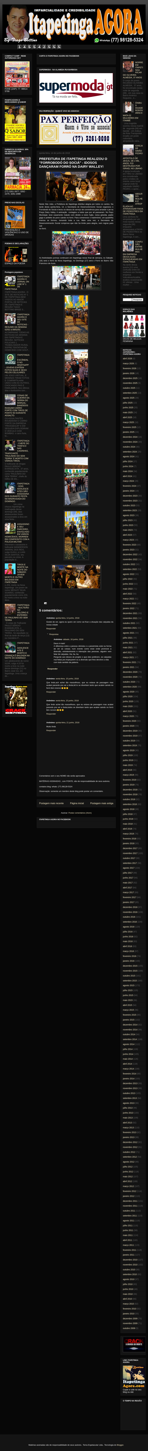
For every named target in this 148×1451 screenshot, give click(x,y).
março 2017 (128, 892)
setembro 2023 (130, 510)
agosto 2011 (128, 1220)
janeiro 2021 (128, 667)
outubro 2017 (129, 858)
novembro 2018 (130, 794)
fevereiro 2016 (129, 956)
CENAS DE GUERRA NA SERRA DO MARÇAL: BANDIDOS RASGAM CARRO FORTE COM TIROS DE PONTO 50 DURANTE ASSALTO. (17, 405)
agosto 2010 (128, 1279)
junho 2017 (128, 878)
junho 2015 (128, 995)
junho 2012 (128, 1171)
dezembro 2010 (130, 1260)
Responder (51, 628)
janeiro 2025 (128, 432)
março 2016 (128, 951)
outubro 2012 (129, 1152)
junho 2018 (128, 819)
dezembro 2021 (130, 613)
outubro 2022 (129, 564)
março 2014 (128, 1069)
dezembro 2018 (130, 789)
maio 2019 (128, 765)
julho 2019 (128, 755)
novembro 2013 (130, 1088)
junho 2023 (128, 525)
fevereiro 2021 (129, 662)
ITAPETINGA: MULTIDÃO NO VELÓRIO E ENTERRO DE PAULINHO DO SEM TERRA (17, 612)
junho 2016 (128, 936)
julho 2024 (128, 461)
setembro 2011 (130, 1215)
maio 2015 (128, 1000)
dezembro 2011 (130, 1201)
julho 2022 (128, 579)
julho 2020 (128, 696)
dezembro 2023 (130, 496)
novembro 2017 (130, 853)
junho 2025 (128, 407)
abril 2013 (127, 1122)
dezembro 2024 (130, 437)
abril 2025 (127, 417)
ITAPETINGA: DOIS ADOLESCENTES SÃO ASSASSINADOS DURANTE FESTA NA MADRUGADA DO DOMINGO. (17, 492)
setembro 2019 (130, 745)
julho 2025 (128, 403)
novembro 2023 (130, 500)
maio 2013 (128, 1118)
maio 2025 (128, 412)
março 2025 (128, 422)
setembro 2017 (130, 863)
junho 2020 (128, 701)
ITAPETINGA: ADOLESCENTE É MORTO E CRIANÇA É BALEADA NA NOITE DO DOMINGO (17, 650)
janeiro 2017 (128, 902)
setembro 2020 (130, 687)
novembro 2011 (130, 1206)
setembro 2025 (130, 393)
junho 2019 (128, 760)
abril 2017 (127, 887)
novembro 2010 (130, 1264)
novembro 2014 (130, 1029)
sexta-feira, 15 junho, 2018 (67, 678)
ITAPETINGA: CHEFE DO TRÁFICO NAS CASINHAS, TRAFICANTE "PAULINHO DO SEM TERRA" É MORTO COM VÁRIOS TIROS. (17, 451)
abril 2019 (127, 770)
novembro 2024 (130, 442)
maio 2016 (128, 941)
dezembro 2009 (130, 1318)
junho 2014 (128, 1054)
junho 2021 (128, 643)
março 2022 (128, 598)
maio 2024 (128, 471)
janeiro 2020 (128, 726)
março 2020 (128, 716)
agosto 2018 (128, 809)
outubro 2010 (129, 1269)
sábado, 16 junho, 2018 (73, 639)
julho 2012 (128, 1166)
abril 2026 (127, 358)
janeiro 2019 (128, 785)
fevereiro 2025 (129, 427)
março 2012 (128, 1186)
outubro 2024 (129, 447)
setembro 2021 (130, 628)
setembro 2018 (130, 804)
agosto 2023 (128, 515)
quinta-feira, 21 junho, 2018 (67, 722)
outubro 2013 (129, 1093)
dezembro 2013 (130, 1083)
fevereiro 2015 (129, 1015)
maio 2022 (128, 589)
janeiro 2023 (128, 549)
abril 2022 (127, 594)
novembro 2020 (130, 677)
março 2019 (128, 775)
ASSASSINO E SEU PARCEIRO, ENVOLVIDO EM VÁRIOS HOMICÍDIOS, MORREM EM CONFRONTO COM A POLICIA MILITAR (17, 533)
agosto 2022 (128, 574)
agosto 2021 (128, 633)
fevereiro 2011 (129, 1250)
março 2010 (128, 1304)
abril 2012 (127, 1181)
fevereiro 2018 (129, 838)
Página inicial (77, 803)
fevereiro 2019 (129, 780)
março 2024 (128, 481)
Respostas (53, 634)
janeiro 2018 (128, 843)
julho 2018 (128, 814)
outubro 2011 (129, 1211)
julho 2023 (128, 520)
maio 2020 (128, 706)
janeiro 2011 (128, 1255)
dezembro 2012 (130, 1142)
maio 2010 (128, 1294)
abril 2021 (127, 652)
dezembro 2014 (130, 1024)
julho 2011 (128, 1225)
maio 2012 (128, 1176)
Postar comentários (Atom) (80, 813)
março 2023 (128, 540)
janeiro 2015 (128, 1020)
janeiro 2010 (128, 1313)
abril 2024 (127, 476)
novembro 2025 (130, 383)
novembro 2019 (130, 736)
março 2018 (128, 833)
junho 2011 (128, 1230)
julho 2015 (128, 990)
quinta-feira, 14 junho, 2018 (67, 618)
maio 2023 (128, 530)
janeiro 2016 (128, 961)
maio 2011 (128, 1235)
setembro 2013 (130, 1098)
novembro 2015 (130, 971)
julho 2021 (128, 638)
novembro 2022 (130, 559)
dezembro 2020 (130, 672)
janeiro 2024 (128, 491)
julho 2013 (128, 1108)
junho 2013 (128, 1113)
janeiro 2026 (128, 373)
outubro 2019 (129, 740)
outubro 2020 (129, 682)
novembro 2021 (130, 618)
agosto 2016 (128, 927)
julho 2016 (128, 931)
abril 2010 (127, 1299)
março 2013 (128, 1127)
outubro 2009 (129, 1328)
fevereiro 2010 (129, 1308)
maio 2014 (128, 1059)
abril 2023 (127, 535)
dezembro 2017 (130, 848)
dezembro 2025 (130, 378)
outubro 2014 (129, 1034)
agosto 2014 (128, 1044)
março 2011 (128, 1245)
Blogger (120, 1445)
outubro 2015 (129, 976)
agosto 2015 (128, 985)
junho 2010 (128, 1289)
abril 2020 (127, 711)
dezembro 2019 (130, 731)
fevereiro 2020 (129, 721)
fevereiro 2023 (129, 545)
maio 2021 (128, 647)
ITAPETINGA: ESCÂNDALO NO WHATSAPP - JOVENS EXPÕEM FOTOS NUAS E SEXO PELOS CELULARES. (17, 364)
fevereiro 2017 (129, 897)
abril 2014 (127, 1064)
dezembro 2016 (130, 907)
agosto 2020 (128, 691)
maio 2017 (128, 882)
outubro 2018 (129, 799)
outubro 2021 (129, 623)
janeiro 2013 (128, 1137)
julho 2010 (128, 1284)
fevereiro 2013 (129, 1132)
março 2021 (128, 657)
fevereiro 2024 (129, 486)
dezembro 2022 (130, 554)
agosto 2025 (128, 398)
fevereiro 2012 (129, 1191)
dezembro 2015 (130, 966)
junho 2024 (128, 466)
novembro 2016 (130, 912)
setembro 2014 (130, 1039)
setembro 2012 (130, 1157)
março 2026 (128, 363)
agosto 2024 (128, 456)
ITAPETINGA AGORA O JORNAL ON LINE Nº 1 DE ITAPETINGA (17, 282)
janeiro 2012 (128, 1196)
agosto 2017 (128, 868)
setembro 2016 (130, 922)
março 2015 (128, 1010)
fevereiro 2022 (129, 603)
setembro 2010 (130, 1274)
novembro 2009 (130, 1323)
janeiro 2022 (128, 608)
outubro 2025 (129, 388)
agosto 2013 (128, 1103)
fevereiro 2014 (129, 1073)
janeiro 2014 (128, 1078)
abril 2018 (127, 829)
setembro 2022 (130, 569)
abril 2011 (127, 1240)
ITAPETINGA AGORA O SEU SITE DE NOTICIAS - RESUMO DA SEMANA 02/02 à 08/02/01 (17, 322)
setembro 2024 (130, 452)
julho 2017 (128, 873)
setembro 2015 (130, 980)
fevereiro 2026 (129, 368)
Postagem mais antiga (101, 803)
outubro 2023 (129, 505)
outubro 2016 (129, 917)
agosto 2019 (128, 750)
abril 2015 (127, 1005)
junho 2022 (128, 584)
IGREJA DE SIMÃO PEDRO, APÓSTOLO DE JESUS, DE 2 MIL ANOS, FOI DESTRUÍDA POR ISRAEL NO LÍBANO (133, 157)
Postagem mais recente (51, 803)
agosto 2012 (128, 1162)
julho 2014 (128, 1049)
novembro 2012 (130, 1147)
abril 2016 (127, 946)
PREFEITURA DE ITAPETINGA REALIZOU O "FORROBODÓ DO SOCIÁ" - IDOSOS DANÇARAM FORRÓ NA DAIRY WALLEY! (73, 162)
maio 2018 (128, 824)
